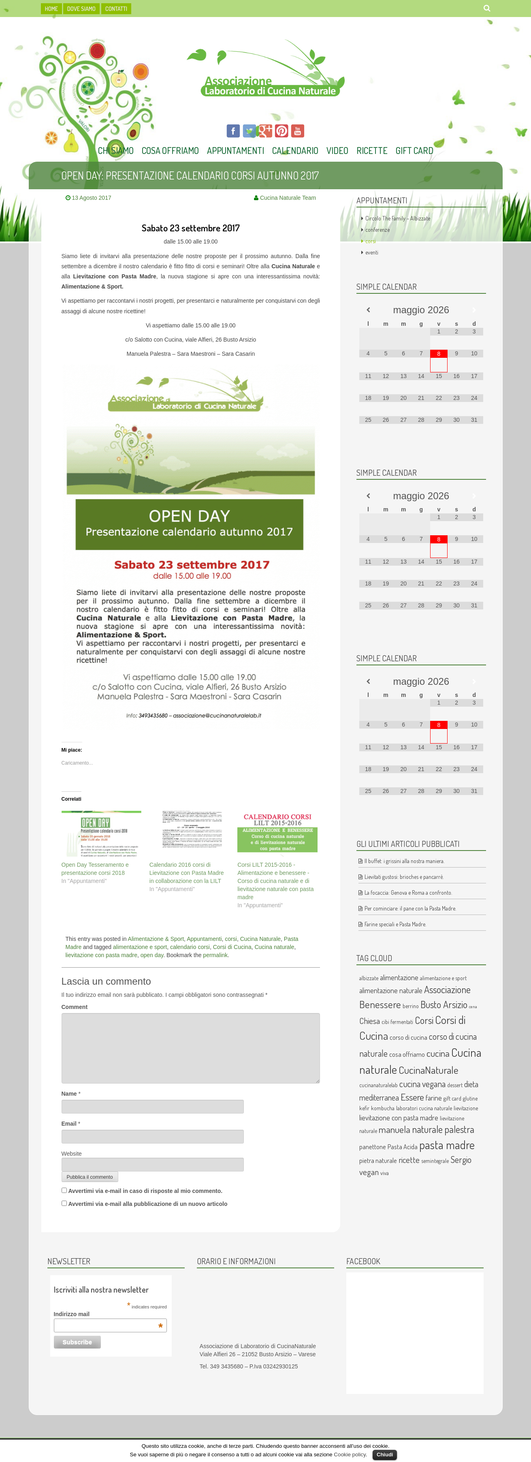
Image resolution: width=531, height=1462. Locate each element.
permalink (215, 955)
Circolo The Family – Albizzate (397, 218)
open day (152, 955)
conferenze (377, 229)
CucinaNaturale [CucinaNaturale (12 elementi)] (428, 1069)
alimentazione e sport (140, 947)
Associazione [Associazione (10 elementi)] (447, 989)
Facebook (363, 1261)
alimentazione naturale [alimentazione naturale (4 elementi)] (390, 990)
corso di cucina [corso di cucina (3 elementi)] (408, 1037)
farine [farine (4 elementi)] (434, 1097)
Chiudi (385, 1454)
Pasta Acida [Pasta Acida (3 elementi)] (403, 1146)
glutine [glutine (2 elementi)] (470, 1098)
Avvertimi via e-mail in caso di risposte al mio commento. (145, 1191)
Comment (75, 1007)
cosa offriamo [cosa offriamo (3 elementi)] (407, 1054)
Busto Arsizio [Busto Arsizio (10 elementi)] (443, 1004)
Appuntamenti (235, 150)
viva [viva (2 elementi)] (384, 1172)
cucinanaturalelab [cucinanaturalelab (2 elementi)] (378, 1085)
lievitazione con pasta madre (101, 955)
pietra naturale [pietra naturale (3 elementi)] (378, 1160)
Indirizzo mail (108, 1314)
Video (337, 150)
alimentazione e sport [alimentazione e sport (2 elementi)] (443, 978)
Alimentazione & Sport (156, 939)
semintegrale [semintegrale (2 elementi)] (435, 1160)
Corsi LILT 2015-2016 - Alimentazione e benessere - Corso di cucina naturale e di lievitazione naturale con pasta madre (275, 880)
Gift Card (414, 150)
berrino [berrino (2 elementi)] (411, 1005)
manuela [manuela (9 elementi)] (394, 1129)
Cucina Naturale (260, 939)
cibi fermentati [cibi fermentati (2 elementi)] (397, 1021)
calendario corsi (190, 947)
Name (69, 1093)
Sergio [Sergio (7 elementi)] (460, 1159)
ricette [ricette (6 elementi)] (409, 1159)
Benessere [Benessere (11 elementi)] (380, 1004)
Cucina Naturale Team (288, 198)
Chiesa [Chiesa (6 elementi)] (369, 1020)
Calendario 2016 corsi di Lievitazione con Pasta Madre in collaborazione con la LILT (186, 872)
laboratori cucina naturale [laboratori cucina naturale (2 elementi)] (424, 1108)
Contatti (116, 8)
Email (69, 1123)
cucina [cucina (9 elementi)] (438, 1053)
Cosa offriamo (170, 150)
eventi (371, 252)
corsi (231, 939)
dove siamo (81, 8)
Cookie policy (349, 1454)
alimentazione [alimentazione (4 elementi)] (399, 977)
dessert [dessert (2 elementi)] (455, 1085)
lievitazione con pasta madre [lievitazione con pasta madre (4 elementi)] (398, 1117)
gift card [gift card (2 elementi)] (452, 1098)
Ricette (372, 150)
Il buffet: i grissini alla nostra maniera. (404, 860)
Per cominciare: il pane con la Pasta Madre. (410, 908)
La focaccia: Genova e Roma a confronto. (408, 892)
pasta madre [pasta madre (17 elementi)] (447, 1144)
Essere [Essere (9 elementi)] (412, 1097)
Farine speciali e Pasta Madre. (395, 924)
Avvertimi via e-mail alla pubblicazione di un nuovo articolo (147, 1204)
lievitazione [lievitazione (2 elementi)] (466, 1108)
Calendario (295, 150)
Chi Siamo (116, 150)
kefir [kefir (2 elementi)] (364, 1108)
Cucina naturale (274, 947)
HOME (51, 8)
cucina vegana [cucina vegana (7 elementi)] (422, 1083)
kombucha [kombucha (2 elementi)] (383, 1108)
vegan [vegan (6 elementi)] (369, 1172)
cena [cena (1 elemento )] (473, 1006)
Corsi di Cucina (232, 947)
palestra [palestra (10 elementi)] (459, 1129)
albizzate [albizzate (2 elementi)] (368, 978)
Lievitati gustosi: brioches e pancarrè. (404, 876)
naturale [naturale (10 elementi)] (427, 1129)
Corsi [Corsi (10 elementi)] (424, 1020)
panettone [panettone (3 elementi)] (372, 1146)
